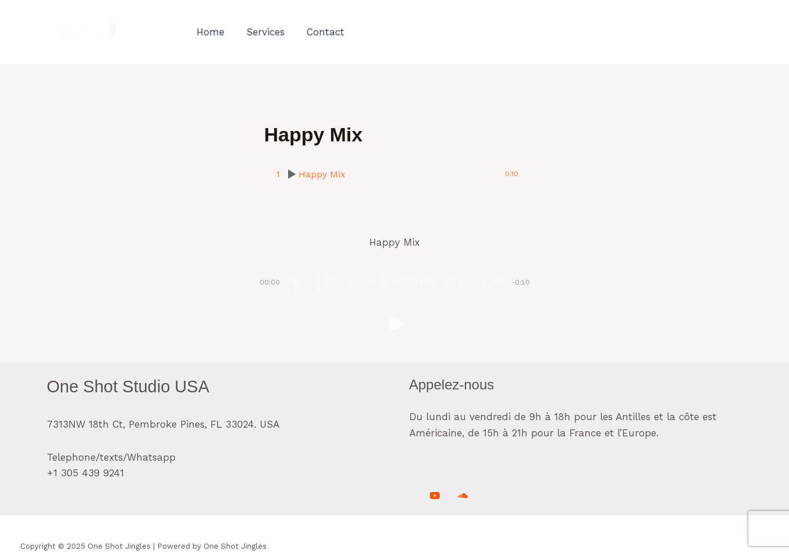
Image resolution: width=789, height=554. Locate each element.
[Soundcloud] (462, 495)
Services (262, 32)
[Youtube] (435, 495)
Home (210, 32)
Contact (320, 32)
